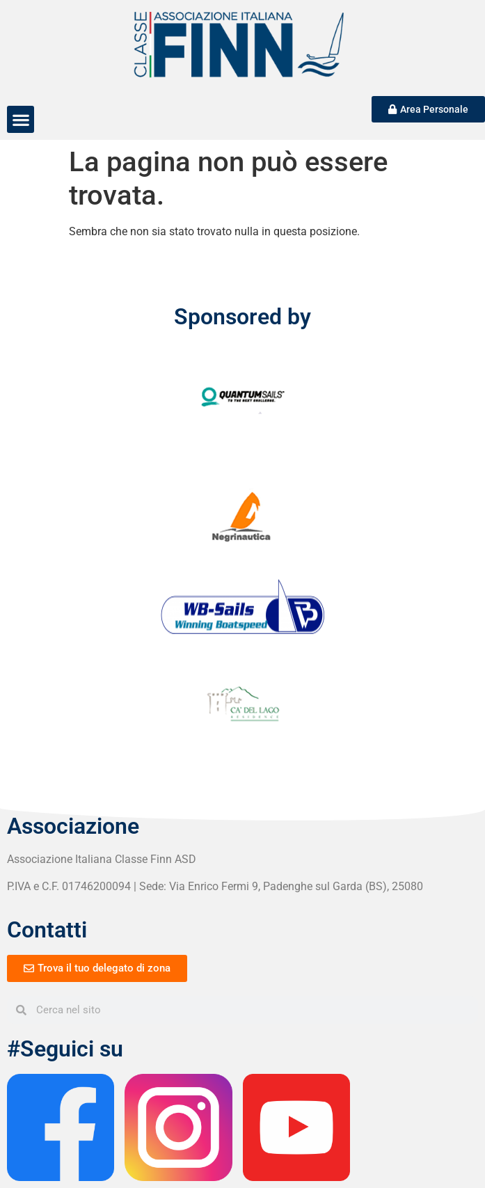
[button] (20, 119)
